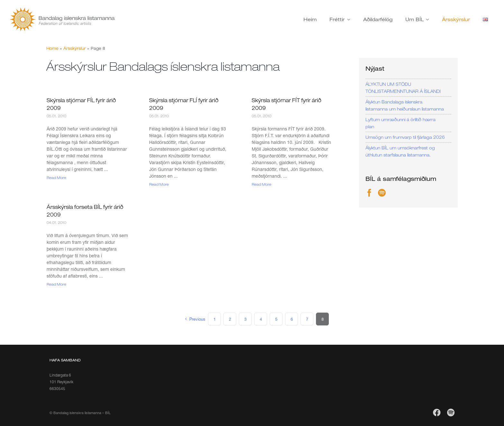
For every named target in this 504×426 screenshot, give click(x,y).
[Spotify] (382, 193)
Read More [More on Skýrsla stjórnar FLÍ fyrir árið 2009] (159, 184)
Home (52, 48)
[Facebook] (369, 193)
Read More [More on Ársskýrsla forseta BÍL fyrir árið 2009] (56, 284)
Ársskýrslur (74, 48)
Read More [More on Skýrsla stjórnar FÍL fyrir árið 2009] (56, 177)
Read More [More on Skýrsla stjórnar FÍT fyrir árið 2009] (261, 184)
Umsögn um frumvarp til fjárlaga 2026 (405, 137)
